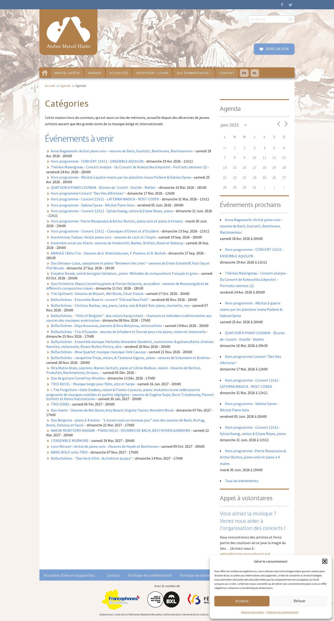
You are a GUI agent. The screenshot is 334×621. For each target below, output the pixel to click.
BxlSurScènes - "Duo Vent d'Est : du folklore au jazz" (91, 458)
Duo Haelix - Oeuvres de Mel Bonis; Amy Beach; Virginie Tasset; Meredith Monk (112, 410)
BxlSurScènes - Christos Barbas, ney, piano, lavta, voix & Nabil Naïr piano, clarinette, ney (120, 305)
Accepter (242, 601)
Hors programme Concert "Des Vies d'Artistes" (88, 193)
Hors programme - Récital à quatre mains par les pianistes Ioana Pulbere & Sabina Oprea (121, 177)
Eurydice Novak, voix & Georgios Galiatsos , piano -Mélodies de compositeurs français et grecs (124, 273)
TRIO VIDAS (60, 404)
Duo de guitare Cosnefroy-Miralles (78, 378)
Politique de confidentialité (282, 612)
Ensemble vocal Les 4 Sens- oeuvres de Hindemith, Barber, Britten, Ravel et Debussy (117, 243)
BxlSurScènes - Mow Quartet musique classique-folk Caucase (98, 352)
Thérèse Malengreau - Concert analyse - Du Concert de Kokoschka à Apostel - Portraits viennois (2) (129, 167)
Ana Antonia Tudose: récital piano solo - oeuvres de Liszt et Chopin (103, 237)
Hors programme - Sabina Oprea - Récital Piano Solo (92, 205)
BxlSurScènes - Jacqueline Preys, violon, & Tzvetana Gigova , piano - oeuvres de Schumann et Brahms (130, 357)
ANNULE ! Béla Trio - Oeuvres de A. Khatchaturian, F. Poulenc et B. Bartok (108, 253)
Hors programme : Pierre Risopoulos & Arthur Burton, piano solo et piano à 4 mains (117, 221)
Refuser (299, 601)
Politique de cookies (252, 612)
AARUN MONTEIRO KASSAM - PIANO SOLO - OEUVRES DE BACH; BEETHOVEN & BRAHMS (120, 430)
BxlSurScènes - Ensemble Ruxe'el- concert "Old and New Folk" (100, 299)
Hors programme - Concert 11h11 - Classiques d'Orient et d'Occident (105, 231)
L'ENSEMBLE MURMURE (70, 440)
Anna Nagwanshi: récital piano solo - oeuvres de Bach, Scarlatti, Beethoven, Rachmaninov (122, 151)
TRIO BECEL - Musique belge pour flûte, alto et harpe (93, 384)
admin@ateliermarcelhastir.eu (244, 554)
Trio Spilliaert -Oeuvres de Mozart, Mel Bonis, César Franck (97, 293)
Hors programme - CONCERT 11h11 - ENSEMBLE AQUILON (97, 161)
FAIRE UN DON (277, 48)
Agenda (65, 86)
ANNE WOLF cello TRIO (69, 452)
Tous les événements (241, 480)
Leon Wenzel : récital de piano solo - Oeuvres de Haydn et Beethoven (104, 446)
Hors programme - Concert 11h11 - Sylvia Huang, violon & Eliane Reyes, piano (112, 211)
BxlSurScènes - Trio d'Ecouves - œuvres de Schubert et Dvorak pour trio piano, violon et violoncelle (128, 331)
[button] (324, 561)
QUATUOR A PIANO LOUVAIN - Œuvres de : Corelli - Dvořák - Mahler (103, 187)
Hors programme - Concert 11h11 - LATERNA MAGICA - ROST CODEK (105, 199)
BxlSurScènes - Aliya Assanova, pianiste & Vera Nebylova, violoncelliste (106, 325)
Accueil (50, 86)
